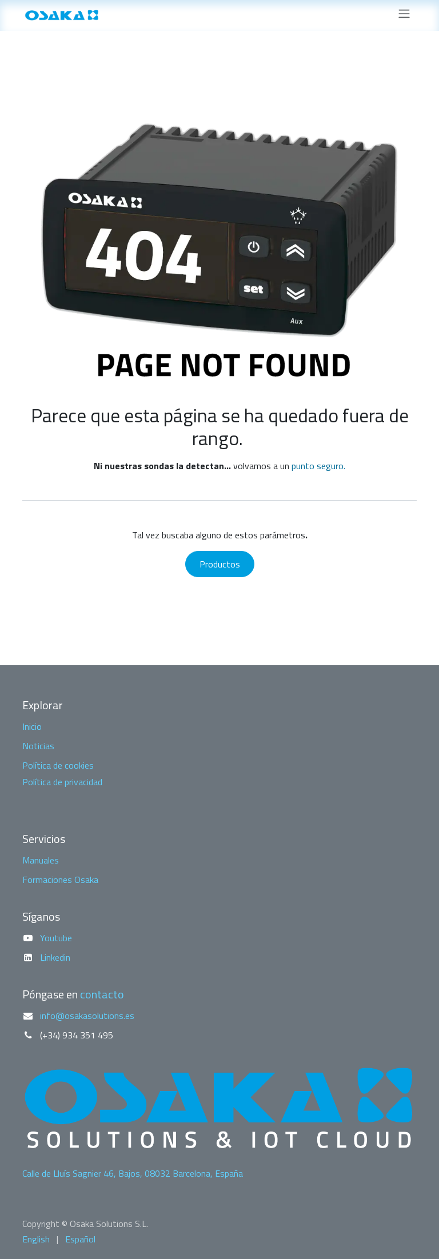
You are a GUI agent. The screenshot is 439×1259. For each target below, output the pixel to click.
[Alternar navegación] (404, 15)
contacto (102, 994)
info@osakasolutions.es (87, 1015)
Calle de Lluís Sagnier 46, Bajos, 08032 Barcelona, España (132, 1173)
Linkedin (55, 957)
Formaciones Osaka (60, 879)
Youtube (56, 938)
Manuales (40, 860)
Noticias (38, 746)
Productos (219, 564)
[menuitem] (36, 1239)
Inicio (32, 726)
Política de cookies (58, 765)
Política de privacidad (62, 782)
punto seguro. (318, 466)
